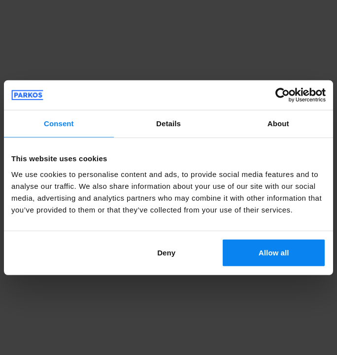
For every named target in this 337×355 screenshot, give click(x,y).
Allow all (274, 252)
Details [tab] (168, 123)
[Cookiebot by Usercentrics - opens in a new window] (282, 95)
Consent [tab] (59, 123)
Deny (166, 252)
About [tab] (278, 123)
